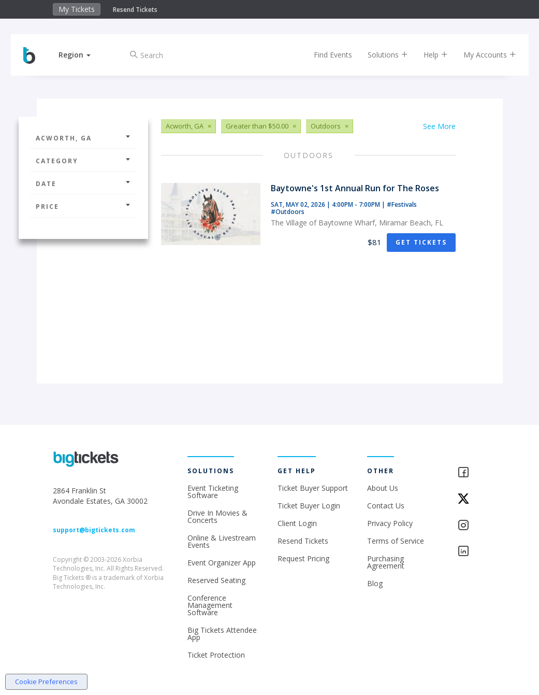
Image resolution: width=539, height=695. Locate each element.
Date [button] (83, 183)
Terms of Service (395, 541)
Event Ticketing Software (212, 491)
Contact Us (385, 505)
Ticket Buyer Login (309, 505)
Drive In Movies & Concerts (217, 516)
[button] (83, 55)
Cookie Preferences (46, 681)
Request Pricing (303, 558)
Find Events (325, 55)
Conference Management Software (209, 605)
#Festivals (402, 204)
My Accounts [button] (482, 55)
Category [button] (83, 161)
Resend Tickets (135, 9)
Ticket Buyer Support (313, 488)
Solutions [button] (380, 55)
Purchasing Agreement (385, 562)
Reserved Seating (216, 580)
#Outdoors (287, 211)
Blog (375, 583)
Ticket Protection (216, 655)
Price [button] (83, 206)
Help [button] (428, 55)
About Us (382, 488)
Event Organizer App (221, 563)
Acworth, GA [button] (83, 138)
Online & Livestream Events (221, 541)
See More (439, 126)
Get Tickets (421, 242)
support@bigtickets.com (94, 530)
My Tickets (77, 9)
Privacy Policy (390, 523)
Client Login (297, 523)
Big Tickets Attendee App (222, 633)
